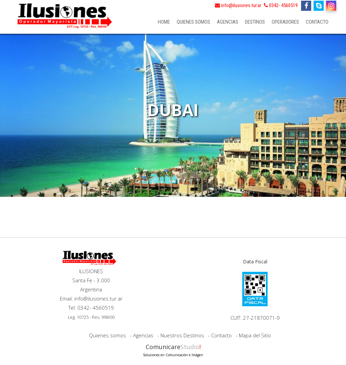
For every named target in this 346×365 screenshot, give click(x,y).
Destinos (255, 22)
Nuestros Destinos (182, 335)
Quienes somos (193, 22)
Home (164, 22)
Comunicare (173, 349)
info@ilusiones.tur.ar (238, 5)
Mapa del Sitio (255, 335)
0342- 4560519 (281, 5)
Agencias (227, 22)
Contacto (317, 22)
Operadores (285, 22)
